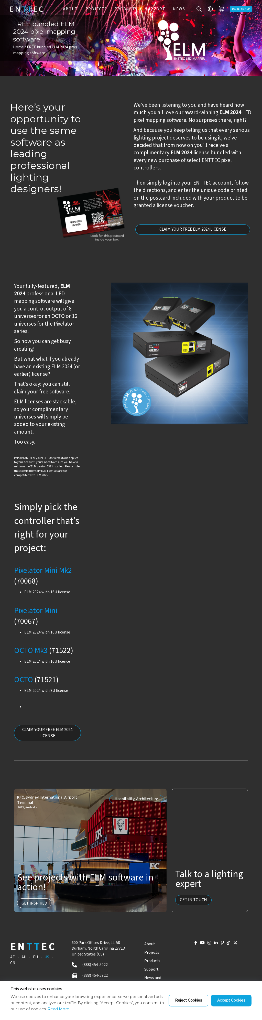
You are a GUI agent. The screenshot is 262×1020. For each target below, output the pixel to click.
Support (151, 9)
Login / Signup (237, 9)
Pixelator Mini (35, 610)
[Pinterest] (216, 945)
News (175, 9)
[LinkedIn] (207, 945)
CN (12, 964)
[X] (235, 945)
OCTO (23, 679)
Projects (149, 953)
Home (18, 47)
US (47, 958)
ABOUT (66, 9)
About (147, 945)
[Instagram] (198, 945)
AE (12, 958)
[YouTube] (188, 945)
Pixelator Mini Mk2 (43, 570)
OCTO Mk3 (31, 650)
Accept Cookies (231, 1000)
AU (23, 958)
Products (150, 961)
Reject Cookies (188, 1000)
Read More (58, 1008)
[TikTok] (225, 945)
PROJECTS (92, 9)
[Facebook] (179, 945)
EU (35, 958)
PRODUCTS (121, 9)
